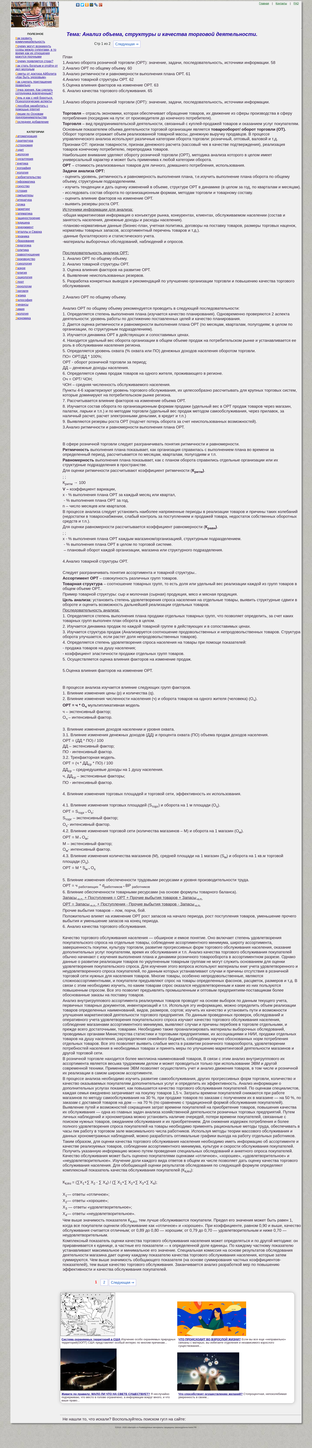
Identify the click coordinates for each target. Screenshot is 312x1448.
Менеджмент (24, 227)
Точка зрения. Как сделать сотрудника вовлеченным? (34, 91)
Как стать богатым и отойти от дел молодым (36, 67)
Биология (22, 154)
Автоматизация (26, 136)
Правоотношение (27, 254)
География (23, 168)
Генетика (21, 163)
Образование (24, 241)
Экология (21, 313)
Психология (23, 263)
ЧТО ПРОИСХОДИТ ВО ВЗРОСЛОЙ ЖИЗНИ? (209, 1339)
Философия (23, 300)
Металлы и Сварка (28, 231)
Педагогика (23, 245)
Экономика (23, 318)
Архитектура (24, 140)
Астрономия (24, 145)
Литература (23, 200)
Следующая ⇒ (126, 44)
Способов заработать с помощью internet (31, 107)
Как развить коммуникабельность (30, 39)
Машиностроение (27, 218)
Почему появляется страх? (34, 61)
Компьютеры (24, 195)
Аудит (19, 149)
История (21, 190)
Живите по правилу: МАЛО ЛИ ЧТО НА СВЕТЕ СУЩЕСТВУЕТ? (106, 1394)
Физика (20, 295)
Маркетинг (22, 209)
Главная (264, 3)
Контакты (281, 3)
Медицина (22, 222)
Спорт (19, 281)
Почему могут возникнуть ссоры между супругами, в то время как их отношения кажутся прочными (35, 51)
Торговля (21, 291)
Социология (23, 277)
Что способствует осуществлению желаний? (210, 1394)
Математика (23, 213)
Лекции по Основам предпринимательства (31, 115)
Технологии (23, 286)
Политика (22, 250)
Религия (21, 272)
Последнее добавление (32, 122)
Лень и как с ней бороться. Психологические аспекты (34, 99)
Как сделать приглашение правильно (33, 83)
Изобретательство (28, 177)
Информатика (25, 181)
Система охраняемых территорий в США (91, 1339)
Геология (21, 172)
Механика (22, 236)
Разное (20, 268)
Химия (19, 309)
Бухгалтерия (24, 159)
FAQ (296, 3)
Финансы (21, 304)
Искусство (22, 186)
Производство (25, 259)
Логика (20, 204)
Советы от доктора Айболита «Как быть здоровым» (35, 75)
